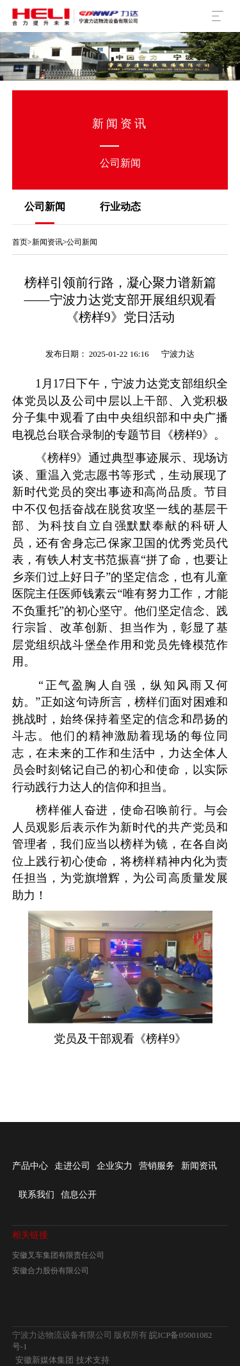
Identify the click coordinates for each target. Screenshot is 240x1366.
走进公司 (72, 1166)
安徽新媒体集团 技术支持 (62, 1360)
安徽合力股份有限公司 (50, 1270)
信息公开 (79, 1194)
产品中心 (30, 1166)
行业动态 (120, 206)
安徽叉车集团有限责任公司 (58, 1255)
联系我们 (36, 1194)
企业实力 (114, 1166)
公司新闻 (44, 206)
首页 (20, 242)
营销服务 (157, 1166)
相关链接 (30, 1235)
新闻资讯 (47, 242)
